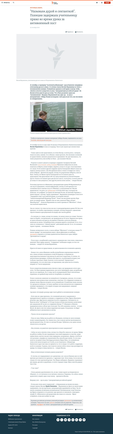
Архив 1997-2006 (12, 425)
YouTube (33, 140)
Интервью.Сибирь (36, 8)
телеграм (48, 140)
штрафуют (40, 404)
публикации (51, 190)
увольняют (67, 400)
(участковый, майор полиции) (47, 165)
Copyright (35, 428)
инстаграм (40, 140)
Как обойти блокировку (39, 422)
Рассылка (35, 425)
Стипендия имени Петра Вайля (17, 422)
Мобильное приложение (15, 419)
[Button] (69, 32)
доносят (52, 402)
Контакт (10, 428)
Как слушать (35, 419)
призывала (33, 234)
